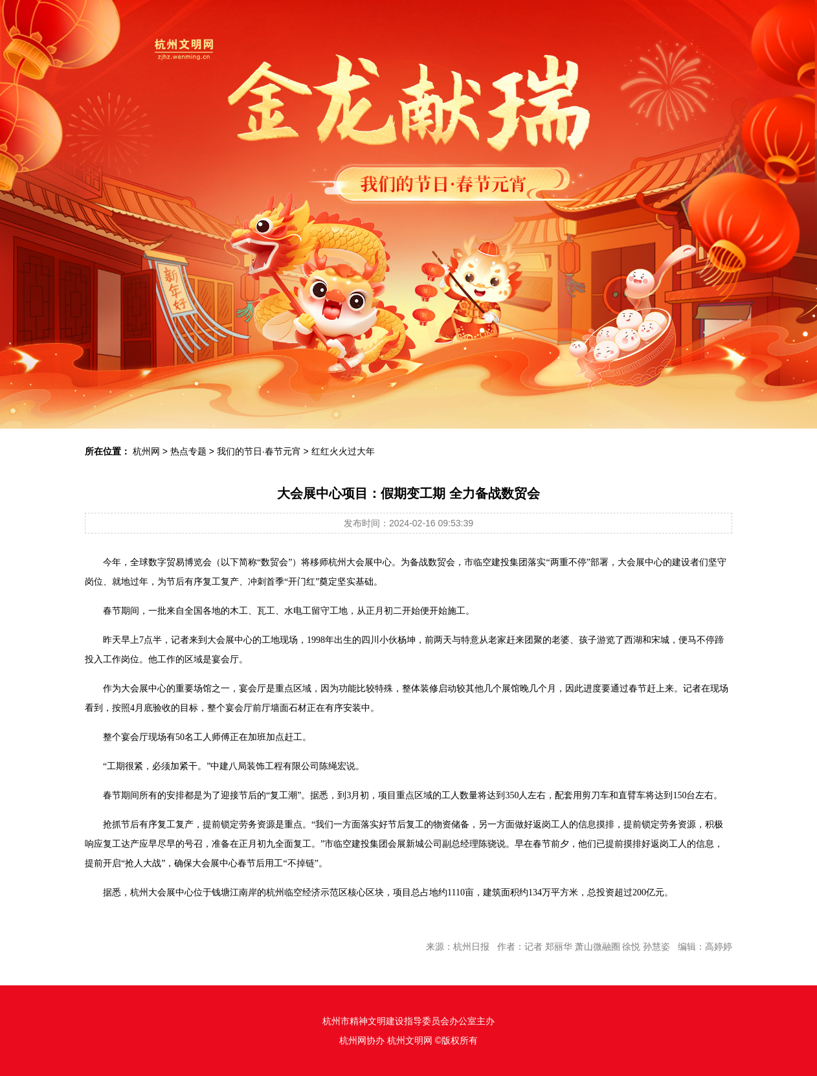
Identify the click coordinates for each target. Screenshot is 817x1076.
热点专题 (188, 451)
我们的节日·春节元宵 (259, 451)
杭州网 (146, 451)
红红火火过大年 (343, 451)
